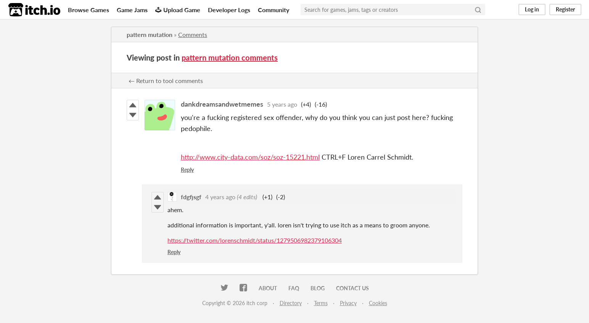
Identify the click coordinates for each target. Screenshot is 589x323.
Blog (318, 288)
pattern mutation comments (230, 57)
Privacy (348, 303)
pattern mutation (149, 34)
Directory (291, 303)
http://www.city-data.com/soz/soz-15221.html (250, 157)
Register (565, 9)
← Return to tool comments (166, 80)
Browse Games (88, 9)
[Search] (478, 9)
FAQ (293, 288)
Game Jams (132, 9)
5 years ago (282, 104)
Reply (187, 169)
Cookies (378, 303)
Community (273, 9)
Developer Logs (229, 9)
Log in (532, 9)
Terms (321, 303)
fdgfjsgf (191, 196)
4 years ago (220, 196)
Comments (192, 34)
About (268, 288)
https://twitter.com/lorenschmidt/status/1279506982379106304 (254, 240)
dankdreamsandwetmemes (222, 104)
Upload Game (177, 9)
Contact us (352, 288)
